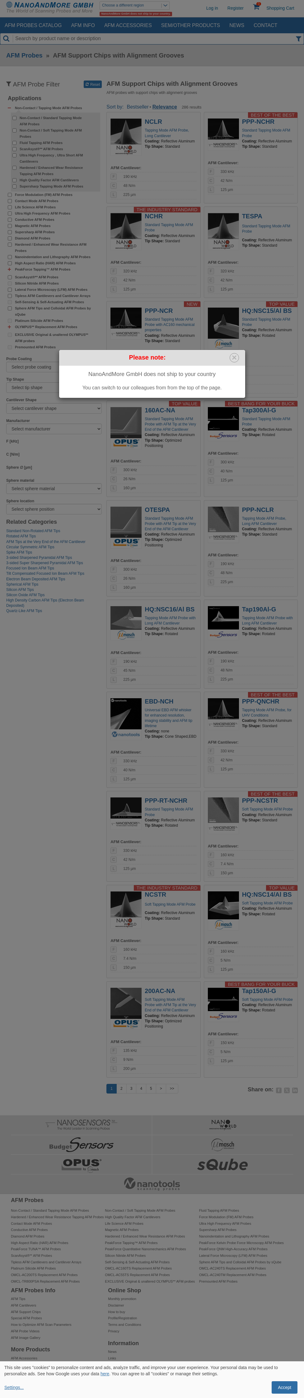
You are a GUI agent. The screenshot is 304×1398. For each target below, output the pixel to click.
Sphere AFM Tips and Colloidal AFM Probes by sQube (53, 311)
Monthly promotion (122, 1299)
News (236, 25)
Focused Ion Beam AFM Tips (30, 568)
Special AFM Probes (26, 1318)
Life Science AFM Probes (35, 207)
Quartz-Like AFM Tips (24, 611)
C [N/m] (13, 454)
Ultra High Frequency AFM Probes (42, 213)
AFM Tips (18, 1299)
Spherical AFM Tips (22, 584)
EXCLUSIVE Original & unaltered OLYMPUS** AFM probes (51, 338)
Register (235, 8)
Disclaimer (116, 1305)
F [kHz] (12, 441)
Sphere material (20, 480)
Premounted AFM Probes (35, 347)
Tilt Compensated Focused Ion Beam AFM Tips (45, 573)
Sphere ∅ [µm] (19, 467)
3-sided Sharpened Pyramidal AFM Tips (39, 557)
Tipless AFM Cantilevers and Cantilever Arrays (53, 296)
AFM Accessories (128, 25)
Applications (24, 98)
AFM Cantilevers (23, 1305)
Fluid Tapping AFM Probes (41, 143)
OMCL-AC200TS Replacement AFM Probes (44, 1275)
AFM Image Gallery (25, 1338)
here (105, 1373)
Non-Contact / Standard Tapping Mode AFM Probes (51, 121)
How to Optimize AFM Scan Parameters (41, 1324)
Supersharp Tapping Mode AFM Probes (51, 186)
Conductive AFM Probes (34, 219)
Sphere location (20, 501)
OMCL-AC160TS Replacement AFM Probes (138, 1268)
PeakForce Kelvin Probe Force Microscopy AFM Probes (241, 1243)
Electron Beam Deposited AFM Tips (35, 579)
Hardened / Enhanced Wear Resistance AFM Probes (51, 248)
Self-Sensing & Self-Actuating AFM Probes (49, 302)
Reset (93, 84)
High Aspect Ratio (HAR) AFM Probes (45, 263)
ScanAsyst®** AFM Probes (41, 149)
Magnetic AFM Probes (33, 226)
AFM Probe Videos (25, 1331)
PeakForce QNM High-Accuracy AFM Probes (233, 1249)
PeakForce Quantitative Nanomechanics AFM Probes (145, 1249)
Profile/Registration (122, 1318)
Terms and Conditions (124, 1324)
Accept (284, 1387)
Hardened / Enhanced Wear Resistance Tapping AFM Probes (51, 171)
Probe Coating (19, 359)
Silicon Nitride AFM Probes (37, 283)
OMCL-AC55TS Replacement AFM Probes (137, 1275)
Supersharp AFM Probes (35, 232)
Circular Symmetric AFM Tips (30, 547)
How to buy (116, 1312)
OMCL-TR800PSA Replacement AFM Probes (45, 1281)
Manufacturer (18, 421)
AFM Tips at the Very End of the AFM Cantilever (46, 542)
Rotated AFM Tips (21, 536)
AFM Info (83, 25)
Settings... (14, 1387)
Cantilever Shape (21, 400)
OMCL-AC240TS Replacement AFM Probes (232, 1268)
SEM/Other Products (190, 25)
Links (112, 1358)
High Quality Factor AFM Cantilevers (49, 180)
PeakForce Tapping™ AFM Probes (131, 1243)
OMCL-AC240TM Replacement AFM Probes (232, 1275)
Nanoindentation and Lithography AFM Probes (53, 257)
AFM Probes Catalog (33, 25)
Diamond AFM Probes (32, 238)
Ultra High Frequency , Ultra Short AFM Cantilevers (51, 158)
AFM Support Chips (26, 1312)
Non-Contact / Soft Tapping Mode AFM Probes (51, 133)
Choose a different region (135, 5)
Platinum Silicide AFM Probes (39, 321)
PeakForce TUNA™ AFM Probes (36, 1249)
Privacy (113, 1331)
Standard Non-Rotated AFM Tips (33, 531)
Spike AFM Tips (19, 552)
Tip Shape (15, 379)
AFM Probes (24, 55)
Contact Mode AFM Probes (36, 201)
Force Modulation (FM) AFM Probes (43, 195)
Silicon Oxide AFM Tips (25, 595)
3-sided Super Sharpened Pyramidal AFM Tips (44, 563)
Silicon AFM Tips (20, 590)
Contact (265, 25)
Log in (212, 8)
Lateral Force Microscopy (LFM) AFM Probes (51, 289)
